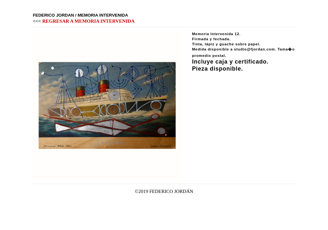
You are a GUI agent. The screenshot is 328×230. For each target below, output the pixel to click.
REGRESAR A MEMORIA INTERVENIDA (88, 21)
